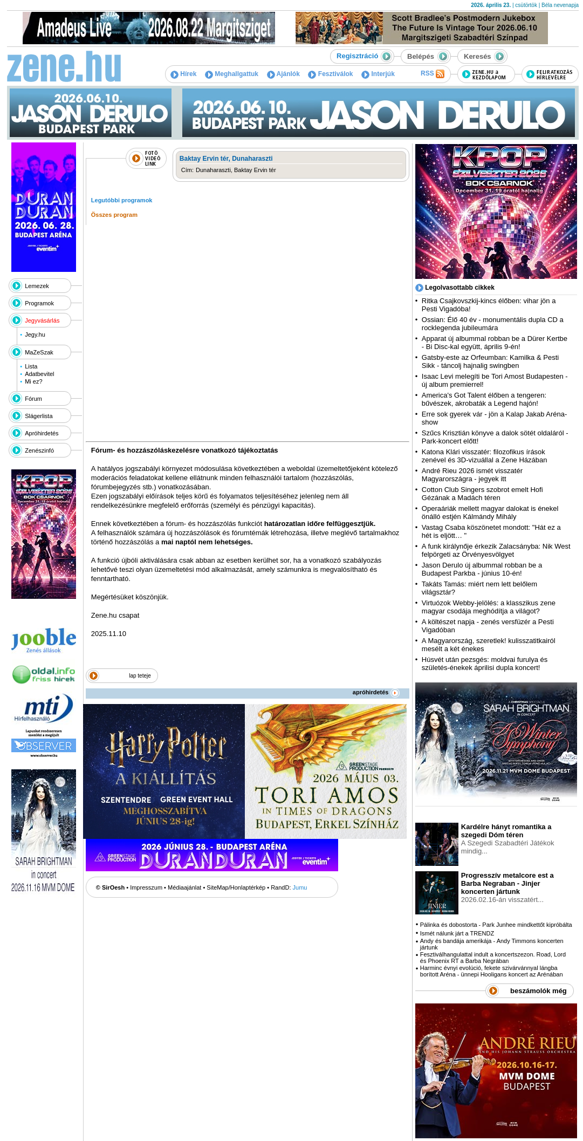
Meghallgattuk (231, 74)
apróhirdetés (376, 692)
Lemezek (37, 286)
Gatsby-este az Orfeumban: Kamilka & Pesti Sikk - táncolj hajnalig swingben (490, 361)
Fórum (33, 398)
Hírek (183, 74)
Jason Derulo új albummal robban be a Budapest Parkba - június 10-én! (482, 569)
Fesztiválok (330, 74)
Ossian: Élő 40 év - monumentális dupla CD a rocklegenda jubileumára (493, 324)
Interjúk (378, 74)
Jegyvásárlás (42, 320)
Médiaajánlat (184, 887)
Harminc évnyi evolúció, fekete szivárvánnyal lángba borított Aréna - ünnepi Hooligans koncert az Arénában (491, 971)
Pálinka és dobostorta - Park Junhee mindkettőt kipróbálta (496, 924)
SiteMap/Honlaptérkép (236, 887)
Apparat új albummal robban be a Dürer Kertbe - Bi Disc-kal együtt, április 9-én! (494, 342)
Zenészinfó (39, 450)
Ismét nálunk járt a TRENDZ (457, 933)
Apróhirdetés (41, 433)
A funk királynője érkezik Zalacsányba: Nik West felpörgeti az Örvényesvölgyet (496, 550)
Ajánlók (283, 74)
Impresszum (146, 887)
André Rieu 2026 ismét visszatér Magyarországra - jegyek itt (472, 475)
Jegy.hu (35, 334)
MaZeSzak (39, 352)
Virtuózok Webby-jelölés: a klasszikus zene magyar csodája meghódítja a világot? (488, 607)
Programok (39, 303)
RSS (432, 74)
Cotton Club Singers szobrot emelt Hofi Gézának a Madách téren (482, 494)
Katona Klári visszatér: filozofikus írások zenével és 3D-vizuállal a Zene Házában (484, 456)
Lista (31, 366)
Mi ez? (33, 381)
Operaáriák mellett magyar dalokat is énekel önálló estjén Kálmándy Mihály (490, 512)
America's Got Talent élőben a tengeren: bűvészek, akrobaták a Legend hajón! (484, 399)
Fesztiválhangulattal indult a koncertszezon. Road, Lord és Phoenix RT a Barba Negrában (493, 957)
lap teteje (140, 676)
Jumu (300, 887)
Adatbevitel (39, 374)
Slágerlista (38, 416)
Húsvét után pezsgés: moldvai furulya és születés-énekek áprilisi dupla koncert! (484, 663)
